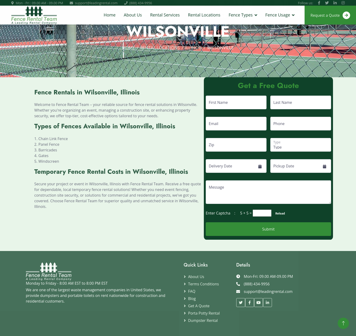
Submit (268, 229)
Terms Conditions (203, 284)
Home (110, 15)
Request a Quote (330, 15)
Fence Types (240, 15)
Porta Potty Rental (204, 313)
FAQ (191, 291)
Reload (278, 213)
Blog (192, 298)
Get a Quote (198, 305)
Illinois (193, 47)
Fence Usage (277, 15)
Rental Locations (204, 15)
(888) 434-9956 (140, 3)
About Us (133, 15)
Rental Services (165, 15)
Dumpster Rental (203, 320)
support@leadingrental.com (96, 3)
